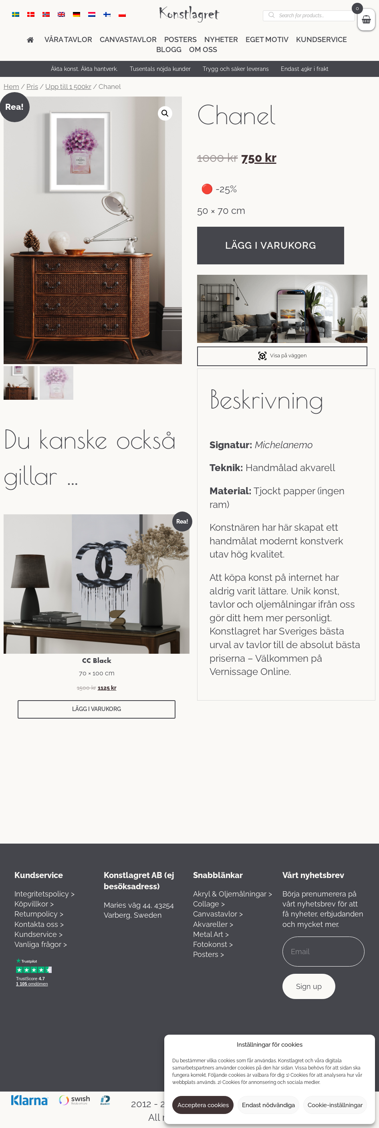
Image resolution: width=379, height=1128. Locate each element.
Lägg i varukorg (270, 245)
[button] (165, 113)
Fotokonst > (213, 944)
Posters (180, 39)
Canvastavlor (128, 39)
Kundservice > (38, 934)
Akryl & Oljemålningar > (232, 894)
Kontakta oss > (39, 924)
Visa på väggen (282, 356)
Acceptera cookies (203, 1105)
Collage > (209, 904)
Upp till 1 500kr (68, 87)
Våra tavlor (68, 39)
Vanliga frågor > (40, 944)
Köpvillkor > (34, 904)
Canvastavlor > (218, 914)
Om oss (203, 49)
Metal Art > (211, 934)
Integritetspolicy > (44, 894)
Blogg (168, 49)
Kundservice (321, 39)
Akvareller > (213, 924)
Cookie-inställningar (335, 1105)
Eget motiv (267, 39)
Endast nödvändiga (268, 1105)
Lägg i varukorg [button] (96, 709)
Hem (11, 87)
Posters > (208, 954)
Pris (32, 87)
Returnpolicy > (38, 914)
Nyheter (221, 39)
